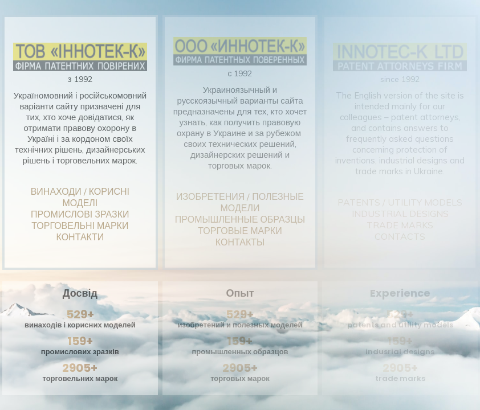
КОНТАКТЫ (240, 242)
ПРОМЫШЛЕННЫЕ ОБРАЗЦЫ (240, 219)
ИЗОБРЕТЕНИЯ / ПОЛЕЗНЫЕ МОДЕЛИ (240, 202)
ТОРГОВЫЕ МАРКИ (240, 230)
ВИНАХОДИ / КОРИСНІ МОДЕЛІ (80, 197)
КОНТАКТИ (80, 237)
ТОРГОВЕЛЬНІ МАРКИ (79, 225)
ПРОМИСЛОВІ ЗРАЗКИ (80, 214)
